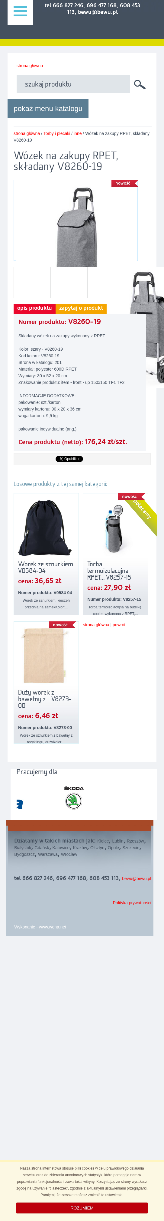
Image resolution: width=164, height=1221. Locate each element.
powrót (119, 624)
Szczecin (130, 847)
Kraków (80, 847)
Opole (113, 847)
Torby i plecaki (56, 133)
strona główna (30, 65)
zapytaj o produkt (81, 308)
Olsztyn (97, 847)
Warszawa (48, 854)
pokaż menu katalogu (48, 108)
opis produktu (34, 308)
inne (78, 133)
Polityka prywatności (132, 902)
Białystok (22, 847)
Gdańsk (41, 847)
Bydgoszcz (24, 854)
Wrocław (69, 854)
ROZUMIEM (81, 1208)
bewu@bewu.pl (136, 878)
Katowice (61, 847)
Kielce (103, 841)
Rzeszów (135, 841)
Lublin (117, 841)
